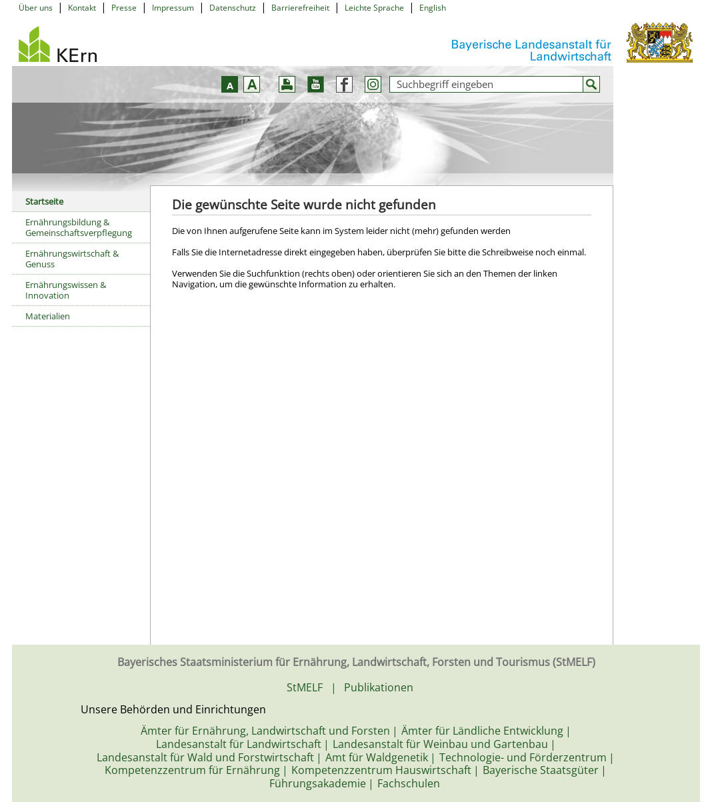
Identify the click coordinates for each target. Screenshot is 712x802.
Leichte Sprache (374, 7)
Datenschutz (232, 7)
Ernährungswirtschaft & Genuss (72, 258)
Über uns (36, 7)
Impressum (173, 7)
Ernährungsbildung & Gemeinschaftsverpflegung (78, 227)
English (432, 7)
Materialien (47, 316)
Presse (124, 7)
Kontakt (82, 7)
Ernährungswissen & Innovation (65, 290)
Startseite (44, 201)
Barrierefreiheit (300, 7)
